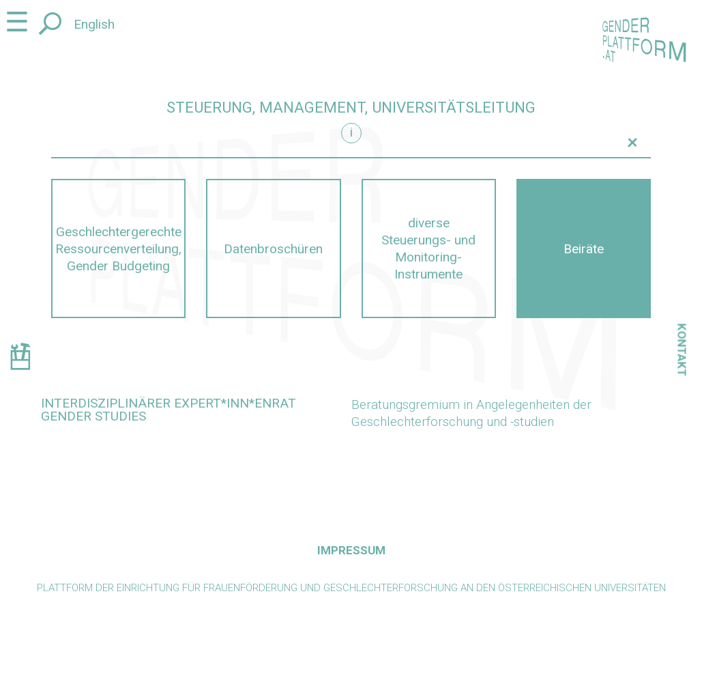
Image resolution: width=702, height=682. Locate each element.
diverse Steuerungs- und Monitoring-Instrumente (428, 248)
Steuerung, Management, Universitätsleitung (351, 107)
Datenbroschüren (273, 249)
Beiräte (584, 249)
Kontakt (682, 349)
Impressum (351, 550)
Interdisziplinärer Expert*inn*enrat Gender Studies (168, 409)
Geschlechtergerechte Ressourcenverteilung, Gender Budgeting (118, 249)
